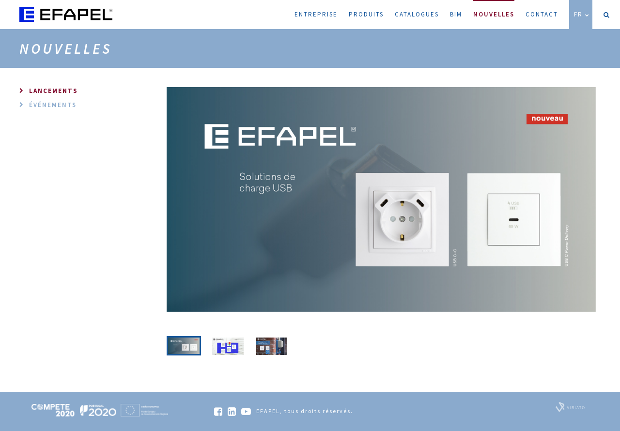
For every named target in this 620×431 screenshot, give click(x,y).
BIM (456, 14)
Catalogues (417, 14)
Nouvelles (493, 9)
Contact (542, 14)
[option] (381, 199)
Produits (366, 14)
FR (582, 14)
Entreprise (316, 14)
